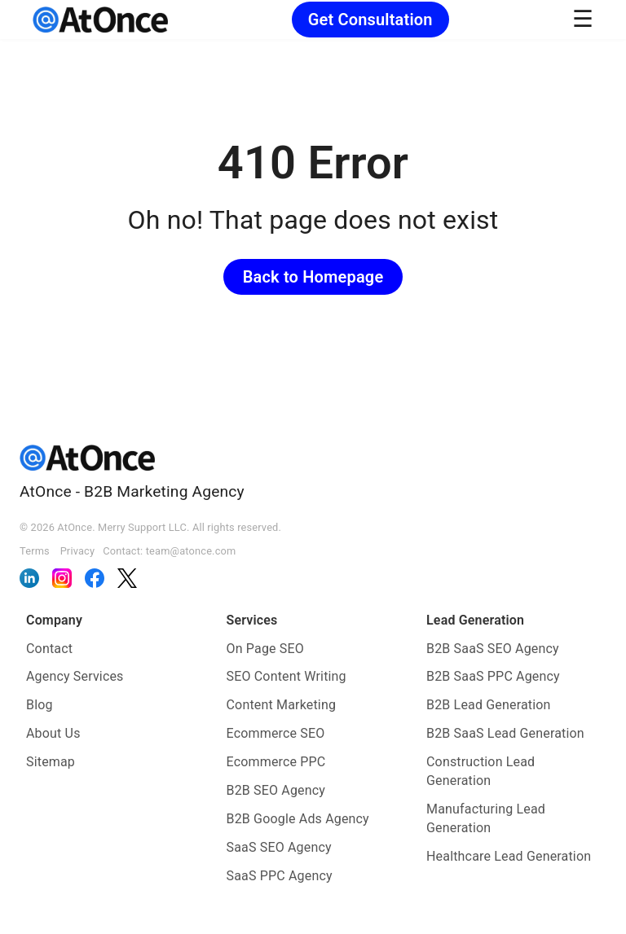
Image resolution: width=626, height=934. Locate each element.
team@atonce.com (191, 551)
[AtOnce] (100, 20)
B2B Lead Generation (488, 705)
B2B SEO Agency (276, 790)
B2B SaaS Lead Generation (505, 733)
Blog (39, 705)
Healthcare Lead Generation (508, 856)
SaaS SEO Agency (279, 847)
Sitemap (50, 762)
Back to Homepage (313, 277)
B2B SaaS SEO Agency (492, 648)
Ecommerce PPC (276, 762)
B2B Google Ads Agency (298, 819)
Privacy (77, 551)
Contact (49, 648)
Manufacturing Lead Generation (485, 818)
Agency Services (75, 676)
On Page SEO (265, 648)
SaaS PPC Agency (280, 876)
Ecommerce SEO (276, 733)
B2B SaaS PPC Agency (493, 676)
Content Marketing (282, 705)
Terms (35, 551)
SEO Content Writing (286, 676)
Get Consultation (370, 19)
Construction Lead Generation (480, 771)
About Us (53, 733)
